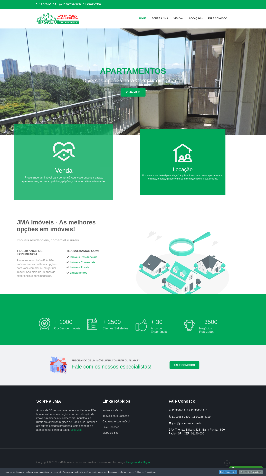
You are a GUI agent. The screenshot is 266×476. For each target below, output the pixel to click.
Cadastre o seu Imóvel (116, 421)
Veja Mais (133, 92)
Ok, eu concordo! (227, 472)
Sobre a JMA (160, 18)
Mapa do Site (110, 432)
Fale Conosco (217, 18)
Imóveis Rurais (44, 267)
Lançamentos (43, 272)
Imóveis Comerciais (47, 262)
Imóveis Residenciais (48, 257)
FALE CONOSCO (169, 365)
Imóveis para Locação (115, 415)
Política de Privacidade (251, 472)
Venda (179, 19)
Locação (196, 19)
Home (142, 18)
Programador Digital (138, 462)
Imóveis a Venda (112, 410)
